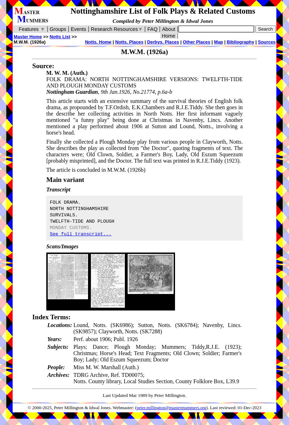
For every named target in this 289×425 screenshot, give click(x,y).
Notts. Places (129, 42)
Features (32, 29)
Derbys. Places (163, 42)
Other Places (196, 42)
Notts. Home (98, 42)
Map (218, 42)
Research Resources (117, 29)
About (168, 29)
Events (78, 29)
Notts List (59, 36)
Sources (267, 42)
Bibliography (240, 42)
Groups (58, 29)
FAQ (152, 29)
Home (168, 36)
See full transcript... (81, 234)
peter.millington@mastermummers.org (172, 407)
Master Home (28, 36)
